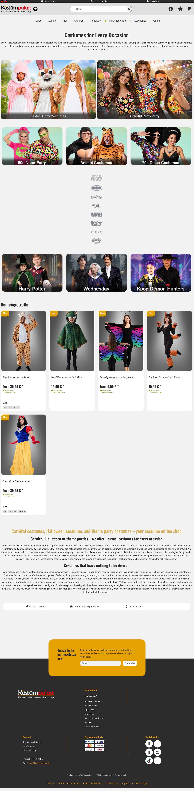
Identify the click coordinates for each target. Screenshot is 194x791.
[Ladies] (52, 22)
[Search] (101, 9)
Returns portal (91, 708)
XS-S (7, 407)
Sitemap (88, 725)
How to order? (91, 699)
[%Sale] (156, 22)
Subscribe (130, 666)
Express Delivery (37, 609)
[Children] (79, 22)
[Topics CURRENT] (38, 22)
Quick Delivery (136, 609)
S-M (6, 512)
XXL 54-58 (29, 512)
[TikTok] (149, 763)
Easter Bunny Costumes (48, 116)
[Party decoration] (118, 22)
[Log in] (170, 9)
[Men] (65, 22)
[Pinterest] (157, 763)
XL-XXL (21, 407)
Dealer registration (93, 729)
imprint (125, 786)
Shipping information (94, 704)
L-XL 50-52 (16, 512)
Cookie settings (140, 786)
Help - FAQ (89, 713)
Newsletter (89, 717)
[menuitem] (2, 1)
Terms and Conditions (69, 786)
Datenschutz (112, 786)
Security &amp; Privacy (95, 721)
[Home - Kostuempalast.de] (36, 697)
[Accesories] (140, 22)
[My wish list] (180, 9)
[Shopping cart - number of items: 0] (189, 9)
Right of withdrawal (92, 786)
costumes (139, 46)
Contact (50, 786)
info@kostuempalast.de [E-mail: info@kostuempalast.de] (39, 766)
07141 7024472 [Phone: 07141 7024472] (36, 762)
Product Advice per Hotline (87, 609)
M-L (13, 407)
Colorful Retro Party (144, 116)
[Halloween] (96, 22)
